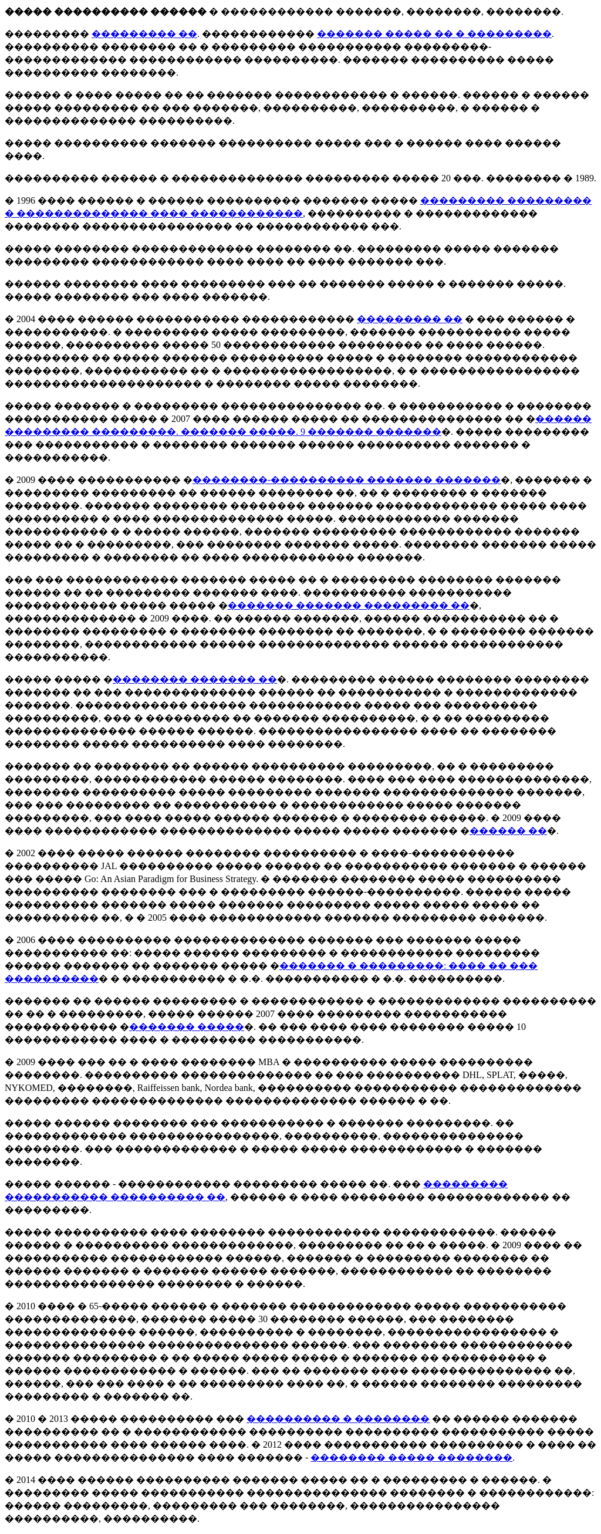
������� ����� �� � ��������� (434, 34)
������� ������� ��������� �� (349, 605)
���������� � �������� (338, 1419)
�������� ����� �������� (411, 1457)
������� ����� (186, 1027)
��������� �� (144, 34)
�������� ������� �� (195, 679)
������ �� (508, 831)
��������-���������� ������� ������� (347, 480)
